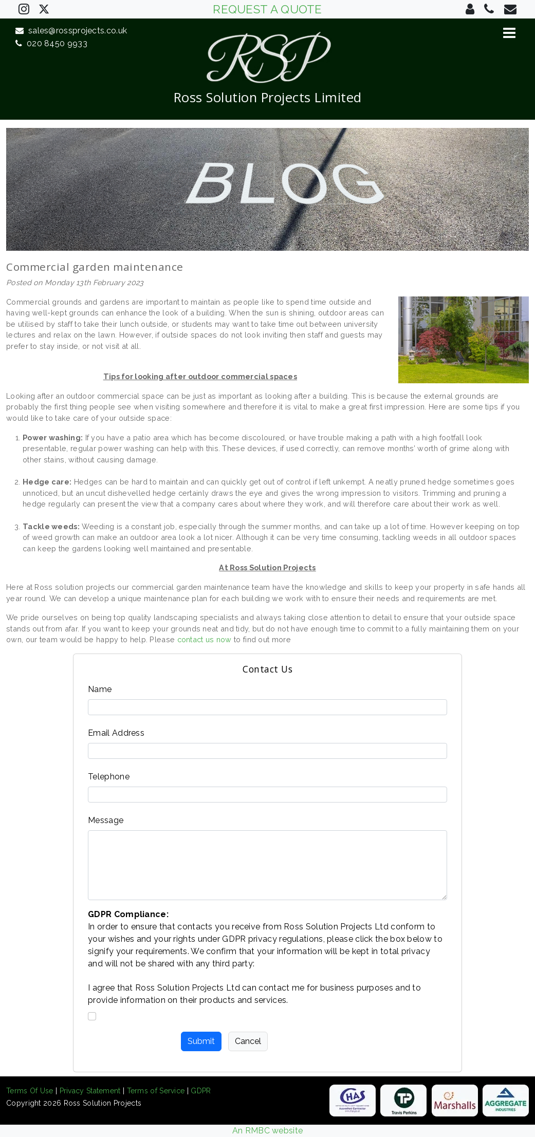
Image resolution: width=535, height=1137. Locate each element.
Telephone (109, 776)
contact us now (204, 639)
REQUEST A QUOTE (267, 9)
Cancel (248, 1041)
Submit (201, 1041)
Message (105, 820)
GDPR (201, 1091)
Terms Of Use (29, 1091)
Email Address (116, 733)
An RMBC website (267, 1130)
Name (100, 689)
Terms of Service (156, 1091)
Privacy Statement (90, 1091)
